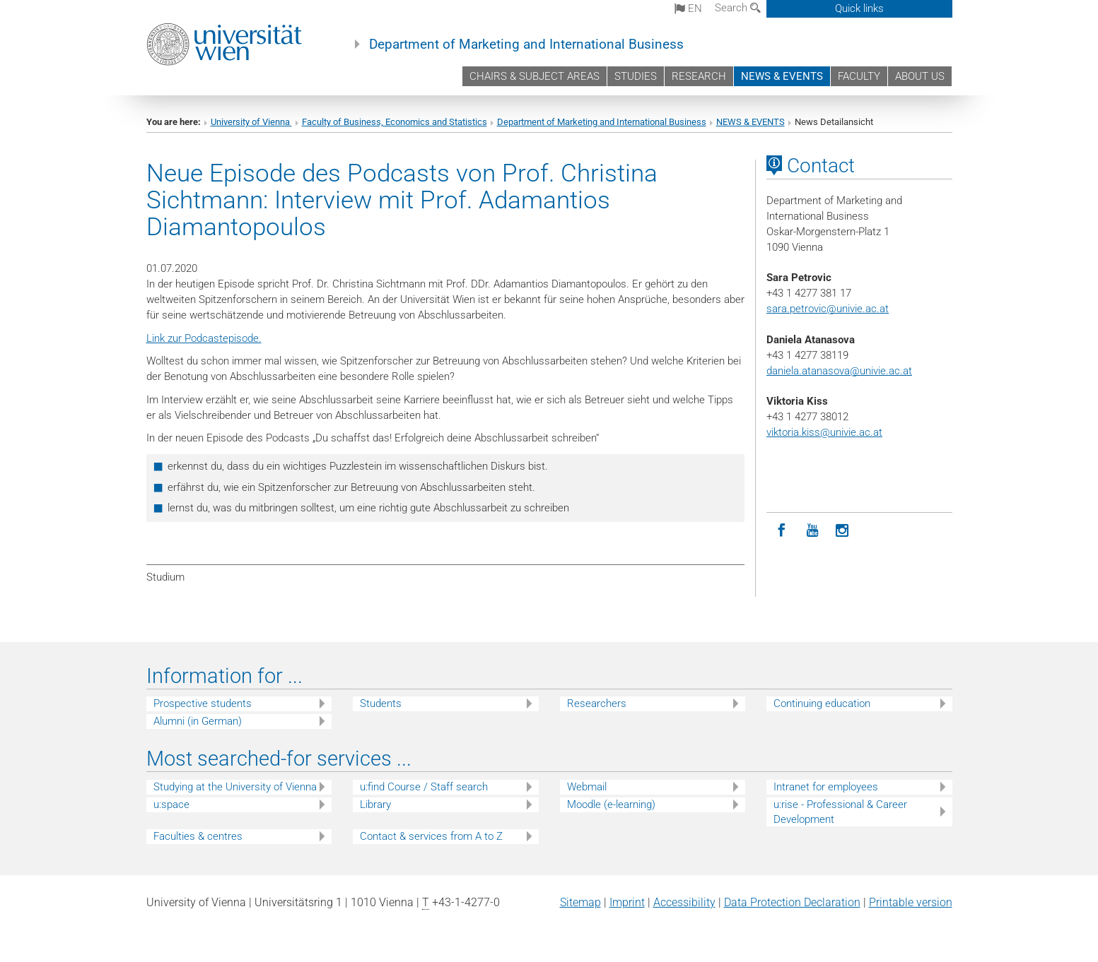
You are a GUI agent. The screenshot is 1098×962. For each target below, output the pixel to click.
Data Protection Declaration (792, 902)
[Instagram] (842, 531)
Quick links (859, 8)
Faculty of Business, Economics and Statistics (394, 122)
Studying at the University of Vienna (235, 786)
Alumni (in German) (197, 721)
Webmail (587, 786)
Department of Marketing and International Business (526, 44)
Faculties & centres (198, 836)
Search (738, 7)
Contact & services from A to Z (431, 836)
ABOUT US (920, 76)
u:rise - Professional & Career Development (840, 812)
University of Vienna (251, 122)
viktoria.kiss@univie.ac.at (824, 432)
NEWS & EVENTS (782, 76)
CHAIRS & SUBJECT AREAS (534, 76)
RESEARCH (699, 76)
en (688, 8)
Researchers (596, 703)
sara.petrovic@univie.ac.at (827, 308)
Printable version (910, 902)
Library (375, 804)
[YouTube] (812, 531)
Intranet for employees (825, 786)
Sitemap (580, 902)
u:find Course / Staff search (424, 786)
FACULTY (859, 76)
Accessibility (684, 902)
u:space (171, 804)
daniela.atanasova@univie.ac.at (839, 370)
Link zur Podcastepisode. (204, 338)
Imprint (627, 902)
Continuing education (821, 703)
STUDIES (635, 76)
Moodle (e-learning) (611, 804)
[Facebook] (781, 531)
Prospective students (202, 703)
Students (381, 703)
